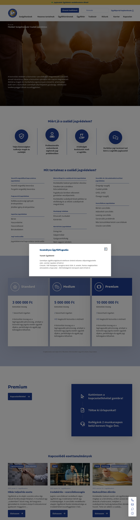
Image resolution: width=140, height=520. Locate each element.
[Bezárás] (105, 249)
